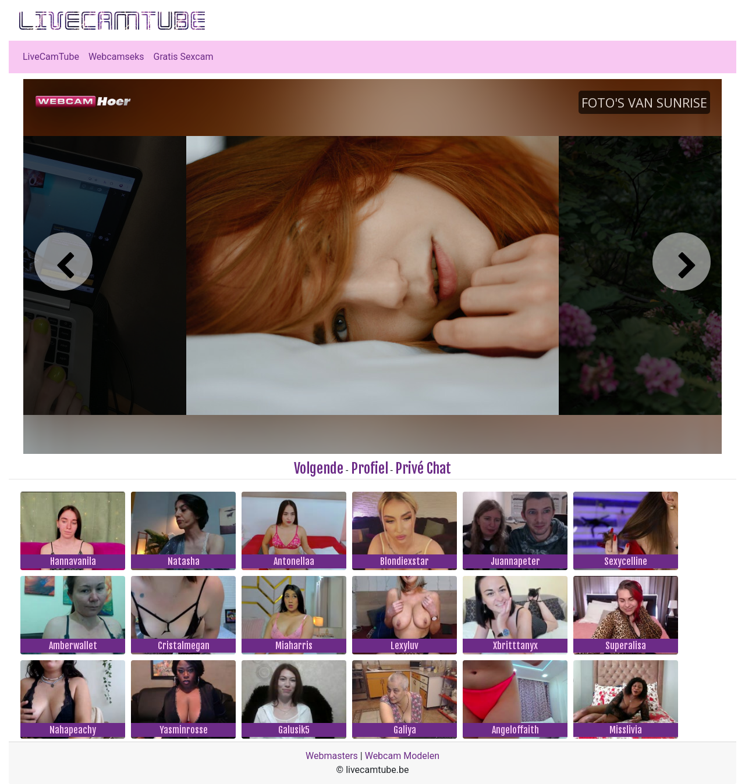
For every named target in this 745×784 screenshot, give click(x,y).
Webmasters (332, 755)
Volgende (318, 468)
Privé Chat (423, 468)
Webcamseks (116, 56)
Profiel (369, 468)
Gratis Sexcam (184, 56)
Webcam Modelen (402, 755)
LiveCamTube (51, 56)
